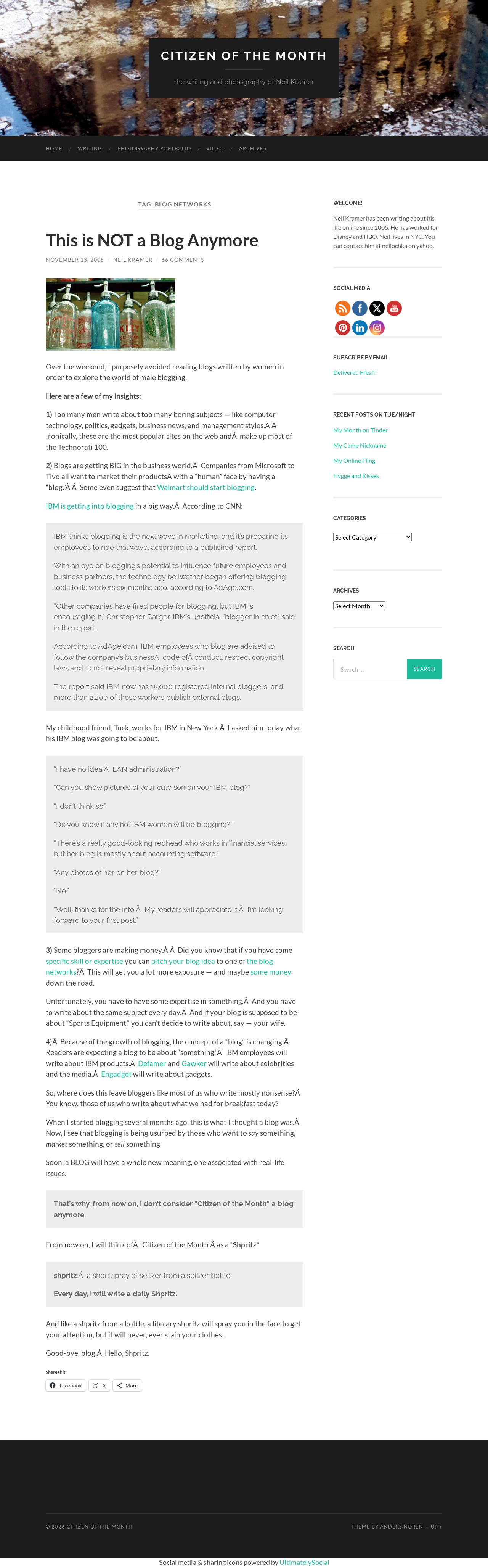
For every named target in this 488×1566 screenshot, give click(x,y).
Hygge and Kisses (356, 475)
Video (215, 148)
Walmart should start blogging (206, 487)
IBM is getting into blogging (90, 505)
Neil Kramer (132, 259)
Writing (90, 148)
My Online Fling (354, 460)
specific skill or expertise (84, 960)
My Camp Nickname (359, 445)
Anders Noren (401, 1527)
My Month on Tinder (360, 429)
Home (54, 148)
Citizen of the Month (244, 55)
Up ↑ (436, 1527)
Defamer (151, 1062)
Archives (252, 148)
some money (270, 971)
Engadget (117, 1074)
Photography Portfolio (154, 148)
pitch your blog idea (183, 960)
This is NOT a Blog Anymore (152, 240)
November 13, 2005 (75, 259)
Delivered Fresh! (355, 372)
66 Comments (183, 259)
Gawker (194, 1062)
